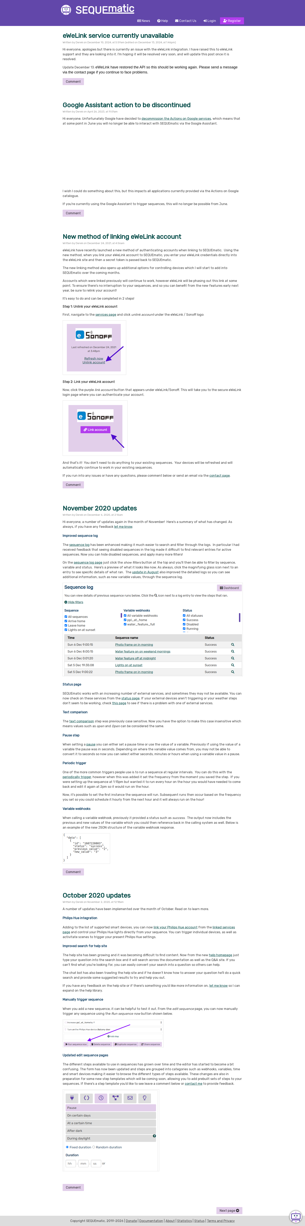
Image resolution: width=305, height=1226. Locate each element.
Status (199, 1221)
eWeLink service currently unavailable (118, 35)
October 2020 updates (96, 895)
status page (130, 698)
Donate (131, 1221)
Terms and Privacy (221, 1221)
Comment (73, 82)
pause (90, 744)
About (170, 1221)
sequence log (79, 545)
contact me (193, 1084)
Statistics (184, 1221)
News (143, 21)
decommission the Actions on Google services (176, 119)
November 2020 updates (100, 508)
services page (105, 315)
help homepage (220, 955)
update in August (145, 572)
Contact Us (185, 21)
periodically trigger (77, 777)
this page (119, 703)
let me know (123, 527)
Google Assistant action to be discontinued (126, 105)
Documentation (151, 1221)
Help (162, 21)
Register (232, 21)
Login (210, 21)
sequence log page (88, 562)
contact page (219, 475)
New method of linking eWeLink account (122, 236)
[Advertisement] (152, 157)
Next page (229, 1211)
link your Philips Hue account (175, 927)
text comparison (81, 721)
